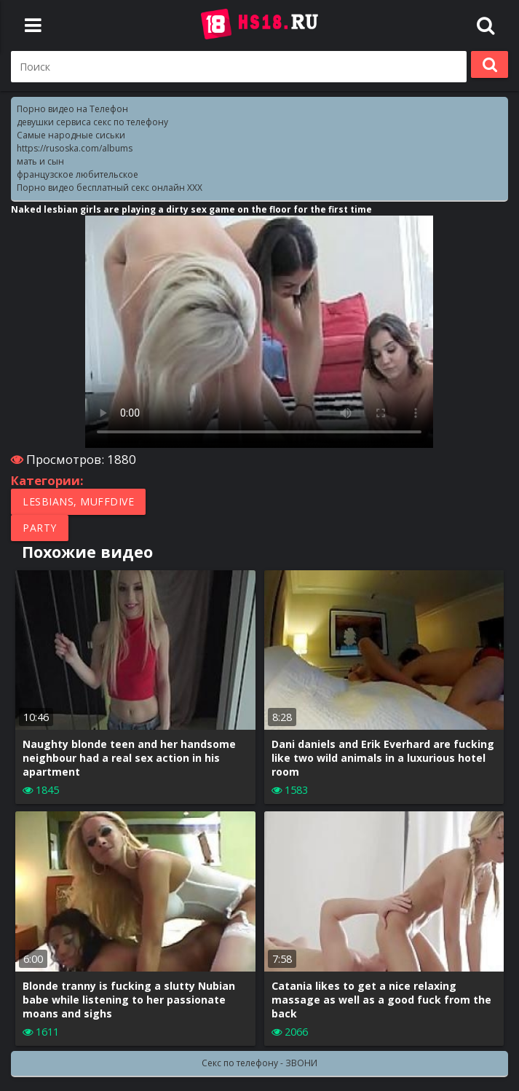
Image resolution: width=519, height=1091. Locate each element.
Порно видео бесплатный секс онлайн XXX (109, 187)
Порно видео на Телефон (72, 109)
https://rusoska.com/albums (74, 148)
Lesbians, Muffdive (78, 501)
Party (40, 528)
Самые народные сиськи (71, 135)
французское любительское (77, 174)
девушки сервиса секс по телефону (92, 122)
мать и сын (40, 161)
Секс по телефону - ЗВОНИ (259, 1063)
